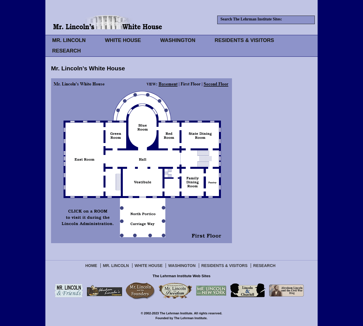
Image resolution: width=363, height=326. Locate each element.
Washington (181, 265)
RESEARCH (66, 51)
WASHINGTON (177, 40)
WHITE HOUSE (123, 40)
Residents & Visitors (224, 265)
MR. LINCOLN (69, 40)
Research (264, 265)
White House (149, 265)
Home (91, 265)
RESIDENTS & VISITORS (244, 40)
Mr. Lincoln (116, 265)
